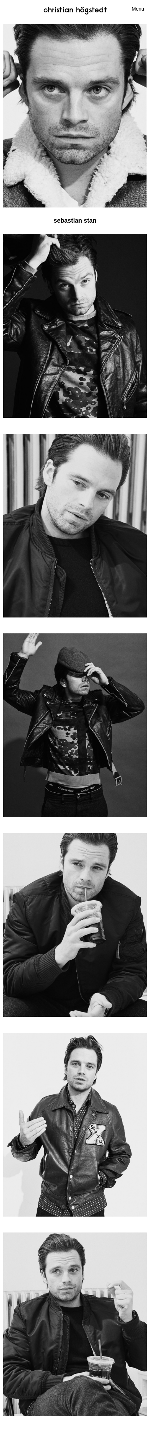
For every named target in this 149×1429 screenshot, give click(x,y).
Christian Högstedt (75, 9)
